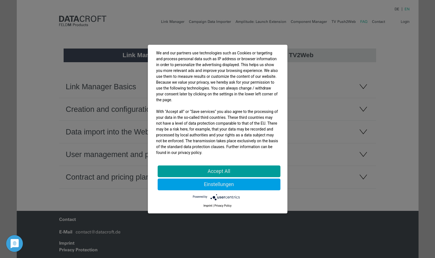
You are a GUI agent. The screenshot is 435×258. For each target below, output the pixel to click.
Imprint (207, 205)
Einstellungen (219, 184)
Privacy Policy (223, 205)
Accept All (219, 171)
